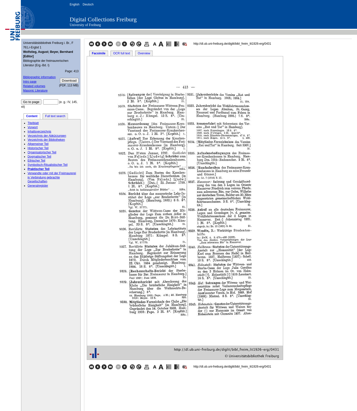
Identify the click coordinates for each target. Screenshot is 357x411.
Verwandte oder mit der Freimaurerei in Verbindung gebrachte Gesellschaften (52, 177)
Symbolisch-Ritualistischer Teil (47, 165)
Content (31, 116)
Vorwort (33, 127)
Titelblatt (33, 123)
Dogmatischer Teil (39, 156)
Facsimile (99, 53)
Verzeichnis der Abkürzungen (47, 135)
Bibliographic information (39, 77)
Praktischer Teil (39, 169)
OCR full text (121, 53)
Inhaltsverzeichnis (39, 131)
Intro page (29, 81)
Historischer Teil (38, 148)
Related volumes (34, 86)
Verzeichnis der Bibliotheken (46, 139)
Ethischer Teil (36, 160)
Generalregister (38, 185)
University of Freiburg (85, 25)
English (74, 4)
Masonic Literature (35, 90)
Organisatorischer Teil (42, 152)
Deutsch (88, 4)
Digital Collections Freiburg (103, 19)
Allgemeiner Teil (38, 144)
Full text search (55, 116)
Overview (144, 53)
